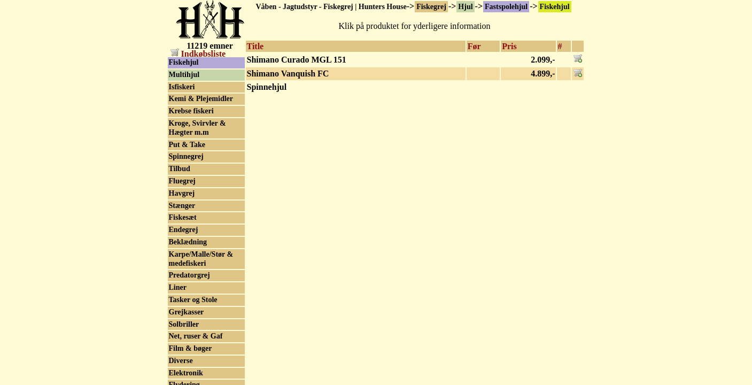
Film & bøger (190, 348)
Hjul (465, 7)
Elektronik (186, 373)
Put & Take (187, 145)
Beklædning (188, 242)
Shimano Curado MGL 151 (296, 59)
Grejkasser (186, 312)
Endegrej (183, 230)
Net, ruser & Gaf (196, 336)
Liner (178, 287)
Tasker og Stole (193, 300)
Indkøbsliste (198, 53)
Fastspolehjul (506, 7)
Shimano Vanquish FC (288, 73)
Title (255, 46)
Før (474, 46)
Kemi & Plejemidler (201, 99)
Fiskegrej (431, 7)
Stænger (182, 206)
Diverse (181, 361)
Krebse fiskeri (191, 111)
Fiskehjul (555, 7)
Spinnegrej (186, 156)
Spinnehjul (267, 86)
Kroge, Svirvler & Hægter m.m (197, 127)
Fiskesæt (183, 217)
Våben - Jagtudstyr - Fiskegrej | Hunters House (331, 7)
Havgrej (182, 193)
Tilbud (179, 169)
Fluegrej (182, 181)
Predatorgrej (189, 275)
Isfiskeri (182, 87)
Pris (509, 46)
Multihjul (184, 75)
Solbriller (184, 324)
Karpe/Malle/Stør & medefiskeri (201, 258)
